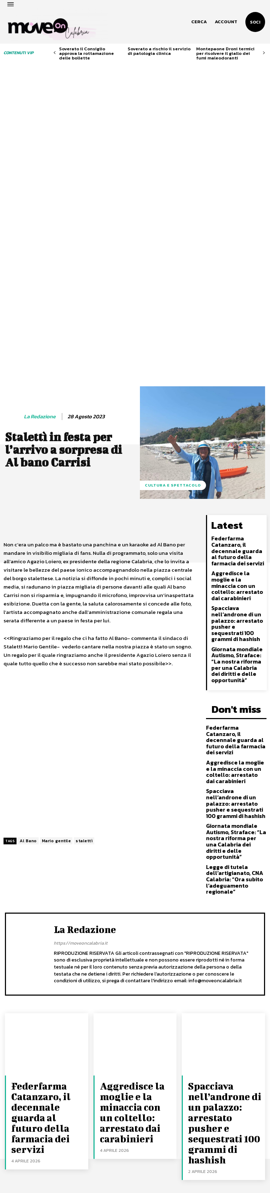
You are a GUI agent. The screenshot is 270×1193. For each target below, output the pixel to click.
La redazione (40, 299)
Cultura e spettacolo (173, 368)
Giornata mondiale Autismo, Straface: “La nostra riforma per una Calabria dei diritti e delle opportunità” (236, 527)
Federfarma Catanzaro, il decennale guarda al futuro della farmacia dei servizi (237, 430)
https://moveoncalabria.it (81, 777)
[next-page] (263, 53)
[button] (199, 22)
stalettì (84, 724)
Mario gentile (56, 724)
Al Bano (28, 724)
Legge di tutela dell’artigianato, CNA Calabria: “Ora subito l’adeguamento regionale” (232, 708)
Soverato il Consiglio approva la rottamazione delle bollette (86, 53)
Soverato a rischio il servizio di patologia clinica (159, 51)
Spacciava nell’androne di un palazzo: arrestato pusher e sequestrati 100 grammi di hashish (237, 490)
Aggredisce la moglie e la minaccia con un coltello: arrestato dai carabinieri (236, 459)
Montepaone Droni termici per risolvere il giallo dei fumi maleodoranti (225, 53)
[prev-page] (54, 53)
